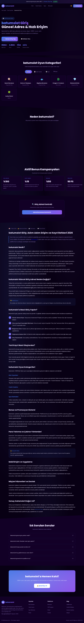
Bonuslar (50, 6)
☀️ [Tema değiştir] (71, 6)
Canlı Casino (39, 6)
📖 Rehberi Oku (25, 39)
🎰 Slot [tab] (28, 72)
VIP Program (50, 607)
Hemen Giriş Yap (48, 1)
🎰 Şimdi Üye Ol (42, 586)
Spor (45, 6)
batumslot (34, 239)
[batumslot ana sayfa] (8, 6)
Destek (49, 612)
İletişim (68, 612)
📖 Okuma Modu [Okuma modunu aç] (41, 228)
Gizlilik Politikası (70, 607)
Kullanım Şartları (70, 610)
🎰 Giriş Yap (78, 6)
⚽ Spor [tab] (48, 72)
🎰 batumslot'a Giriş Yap (67, 35)
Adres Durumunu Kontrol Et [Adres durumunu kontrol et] (42, 212)
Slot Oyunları (10, 10)
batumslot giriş (39, 509)
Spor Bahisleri (32, 610)
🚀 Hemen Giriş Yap (10, 39)
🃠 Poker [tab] (55, 71)
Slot (32, 6)
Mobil (49, 610)
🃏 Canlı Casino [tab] (38, 72)
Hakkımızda (69, 604)
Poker (30, 612)
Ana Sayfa (4, 10)
